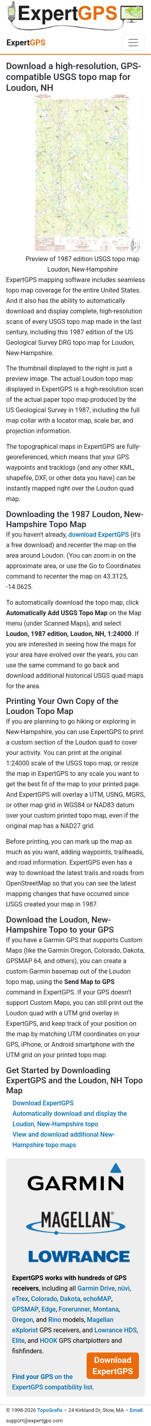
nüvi (124, 1288)
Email (136, 1410)
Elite (18, 1340)
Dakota (70, 1299)
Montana (105, 1309)
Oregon (22, 1320)
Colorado (44, 1299)
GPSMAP (25, 1309)
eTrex (20, 1299)
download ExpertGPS (98, 534)
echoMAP (97, 1299)
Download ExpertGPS (43, 1103)
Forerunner (74, 1309)
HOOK (49, 1340)
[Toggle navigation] (133, 43)
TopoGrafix (49, 1410)
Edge (48, 1309)
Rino (54, 1320)
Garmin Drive (96, 1288)
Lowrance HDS (116, 1330)
